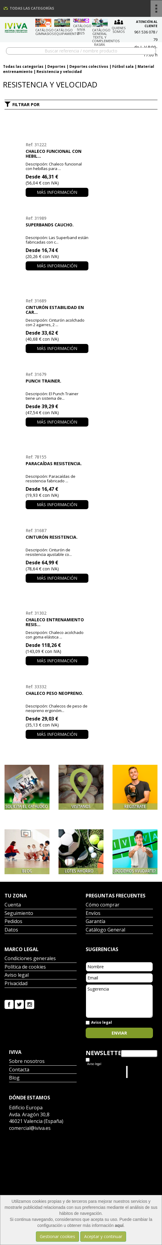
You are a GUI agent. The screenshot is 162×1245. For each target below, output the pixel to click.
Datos (11, 930)
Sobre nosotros (27, 1061)
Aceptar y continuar (103, 1236)
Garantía (95, 922)
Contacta (19, 1070)
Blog (14, 1078)
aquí (119, 1225)
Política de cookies (25, 967)
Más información (57, 192)
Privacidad (16, 984)
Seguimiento (19, 913)
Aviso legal (17, 975)
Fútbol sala (123, 66)
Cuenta (13, 905)
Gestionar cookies (57, 1236)
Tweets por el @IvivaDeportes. (102, 1072)
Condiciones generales (30, 959)
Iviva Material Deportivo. (141, 1072)
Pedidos (13, 922)
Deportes (56, 66)
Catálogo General (105, 930)
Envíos (93, 913)
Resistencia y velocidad (59, 71)
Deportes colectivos (88, 66)
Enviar (119, 1033)
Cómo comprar (102, 905)
